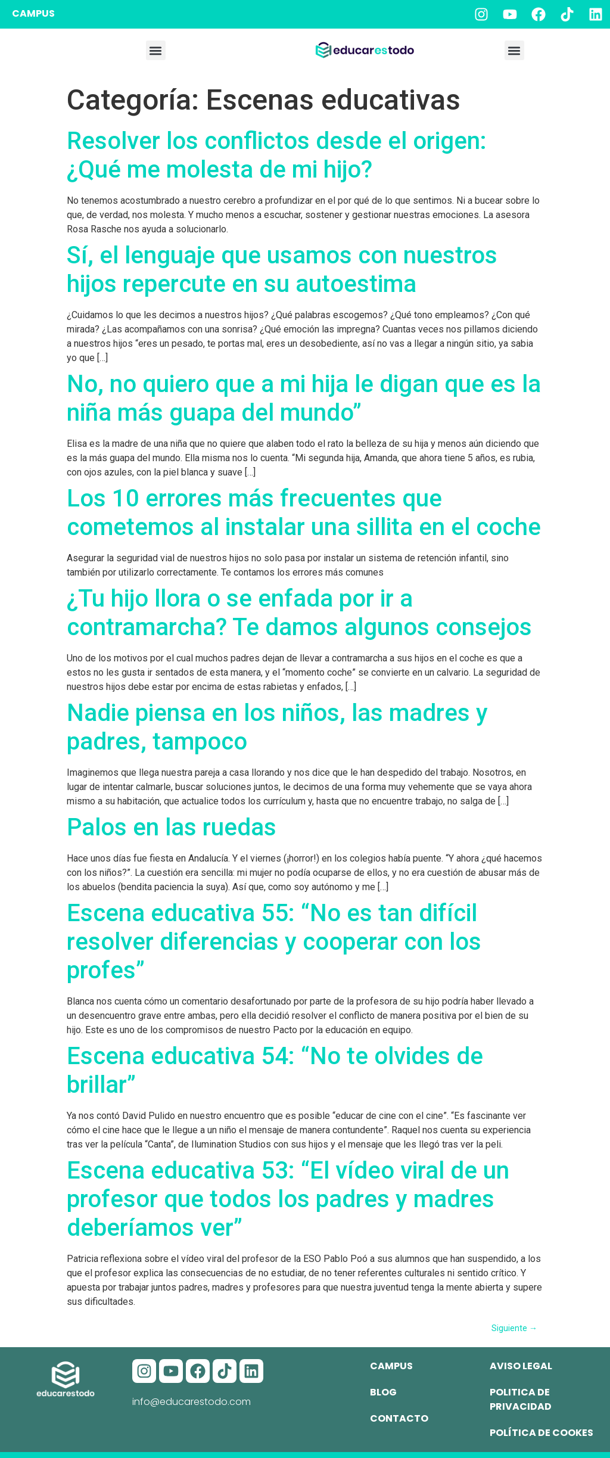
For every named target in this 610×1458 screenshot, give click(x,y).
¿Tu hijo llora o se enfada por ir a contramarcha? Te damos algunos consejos (299, 613)
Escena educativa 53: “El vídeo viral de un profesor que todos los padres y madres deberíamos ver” (288, 1199)
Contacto (399, 1418)
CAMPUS (33, 13)
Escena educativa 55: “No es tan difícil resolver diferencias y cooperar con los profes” (274, 941)
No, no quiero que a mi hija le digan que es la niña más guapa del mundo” (304, 398)
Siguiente (514, 1328)
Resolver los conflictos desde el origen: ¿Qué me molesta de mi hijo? (277, 155)
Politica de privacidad (521, 1399)
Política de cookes (541, 1433)
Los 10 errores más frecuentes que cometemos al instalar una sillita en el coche (304, 512)
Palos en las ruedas (171, 827)
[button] (156, 50)
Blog (383, 1392)
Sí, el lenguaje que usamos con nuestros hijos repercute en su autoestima (282, 269)
